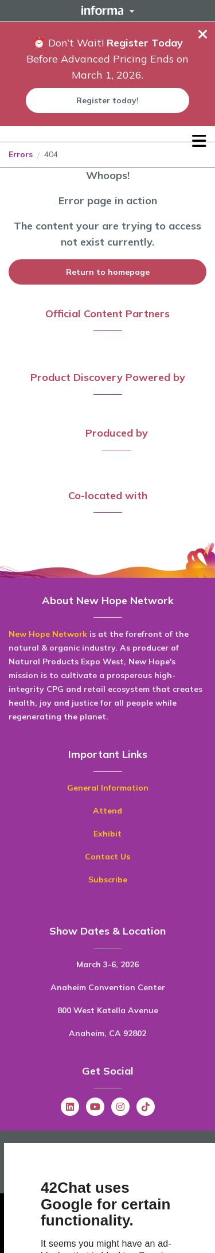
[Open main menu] (199, 141)
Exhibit (107, 833)
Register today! (107, 100)
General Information (107, 788)
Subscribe (107, 879)
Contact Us (107, 856)
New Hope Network (48, 634)
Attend (107, 811)
